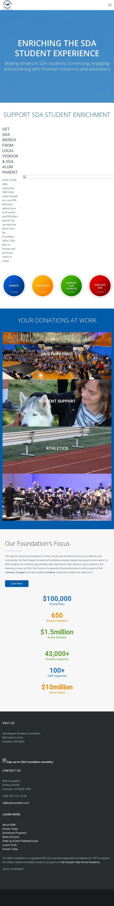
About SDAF (9, 824)
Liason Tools (10, 845)
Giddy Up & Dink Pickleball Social (20, 841)
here (5, 244)
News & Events (11, 836)
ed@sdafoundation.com (16, 802)
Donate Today (10, 828)
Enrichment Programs (14, 832)
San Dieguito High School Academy (80, 862)
